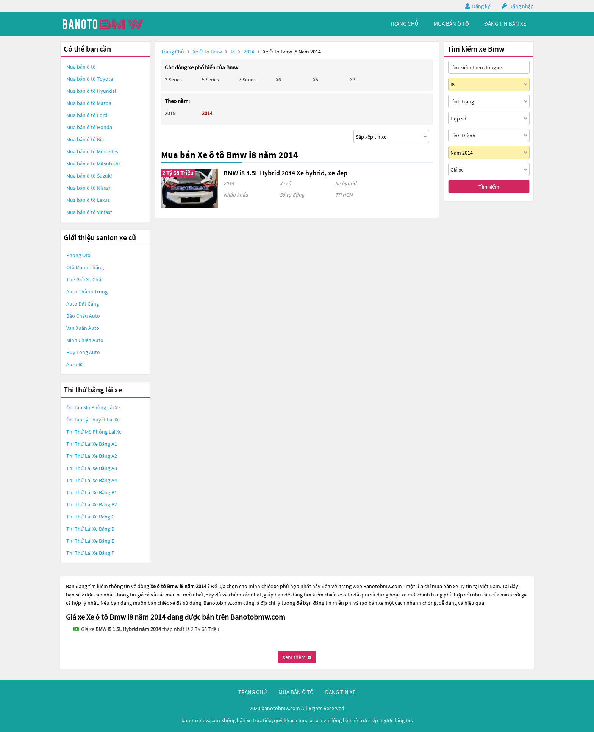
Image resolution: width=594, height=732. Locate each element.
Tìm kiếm (488, 186)
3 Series (173, 79)
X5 (315, 79)
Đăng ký (481, 6)
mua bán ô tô (451, 23)
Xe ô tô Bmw (207, 51)
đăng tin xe (340, 692)
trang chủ (404, 23)
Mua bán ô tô (81, 66)
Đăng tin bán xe (505, 23)
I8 (233, 51)
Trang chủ (172, 51)
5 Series (210, 79)
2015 (170, 113)
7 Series (247, 79)
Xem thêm (297, 657)
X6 (278, 79)
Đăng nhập (521, 6)
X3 (352, 79)
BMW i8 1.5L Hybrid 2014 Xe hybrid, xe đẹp (285, 173)
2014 (249, 51)
